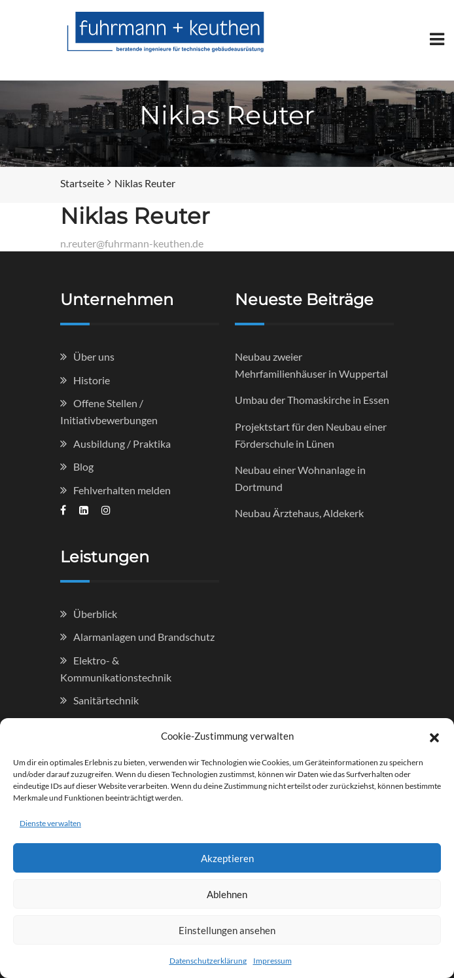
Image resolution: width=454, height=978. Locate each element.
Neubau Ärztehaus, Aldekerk (299, 513)
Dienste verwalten (50, 823)
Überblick (95, 613)
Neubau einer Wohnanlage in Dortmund (300, 478)
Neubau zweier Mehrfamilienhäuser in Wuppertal (311, 365)
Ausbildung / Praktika (122, 443)
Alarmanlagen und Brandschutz (144, 636)
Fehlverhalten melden (122, 490)
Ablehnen (227, 894)
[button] (434, 735)
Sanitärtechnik (106, 700)
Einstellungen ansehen (227, 930)
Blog (83, 466)
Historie (91, 380)
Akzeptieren (227, 858)
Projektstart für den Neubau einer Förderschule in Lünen (311, 435)
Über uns (93, 356)
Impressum (272, 961)
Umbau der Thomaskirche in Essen (312, 399)
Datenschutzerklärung (208, 961)
